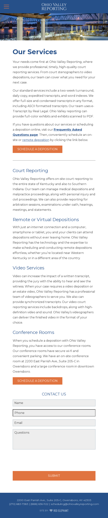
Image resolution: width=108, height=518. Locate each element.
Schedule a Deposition (37, 149)
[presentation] (41, 461)
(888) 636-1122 (39, 504)
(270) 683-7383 (18, 504)
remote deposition (35, 140)
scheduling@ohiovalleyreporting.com (75, 504)
